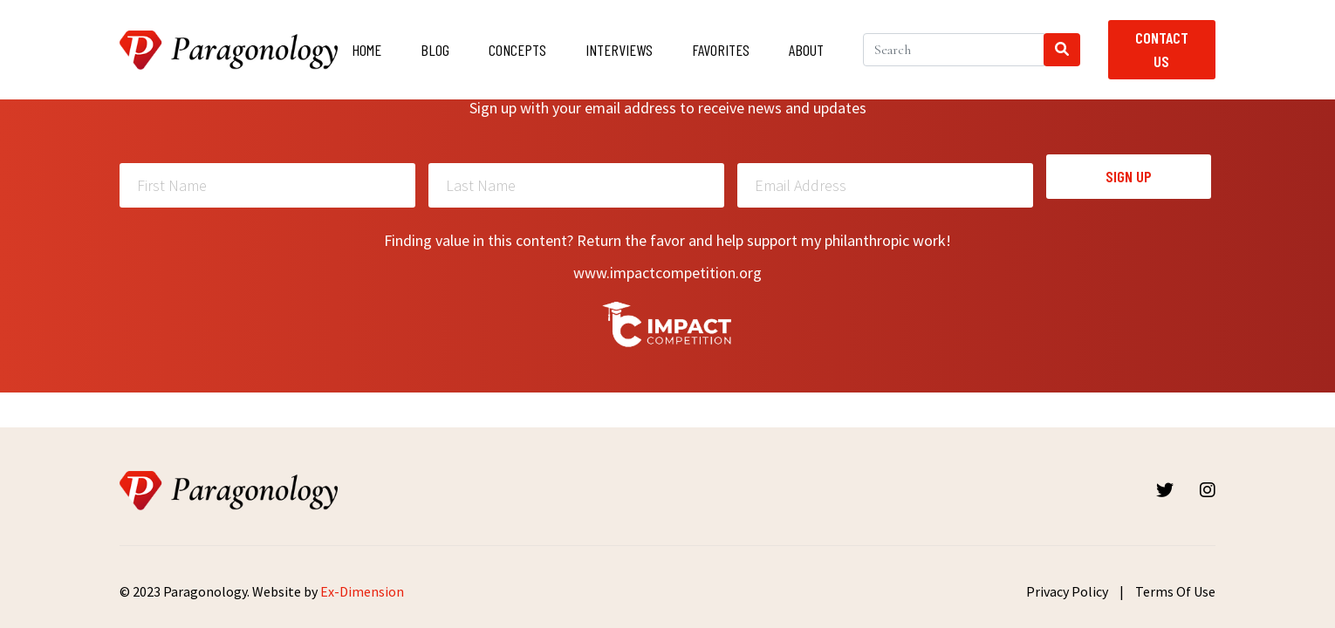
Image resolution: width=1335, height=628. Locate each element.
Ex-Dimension (362, 591)
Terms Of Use (1175, 591)
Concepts (517, 49)
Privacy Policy (1067, 591)
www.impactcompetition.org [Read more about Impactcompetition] (667, 273)
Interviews (619, 49)
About (806, 49)
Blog (435, 49)
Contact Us (1161, 49)
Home (366, 49)
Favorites (721, 49)
